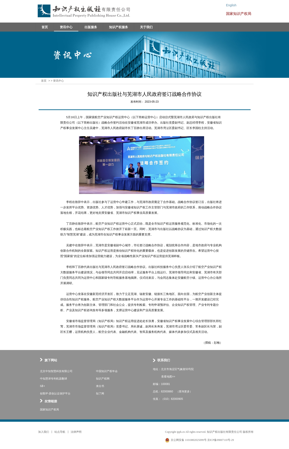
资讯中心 (58, 80)
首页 (44, 80)
